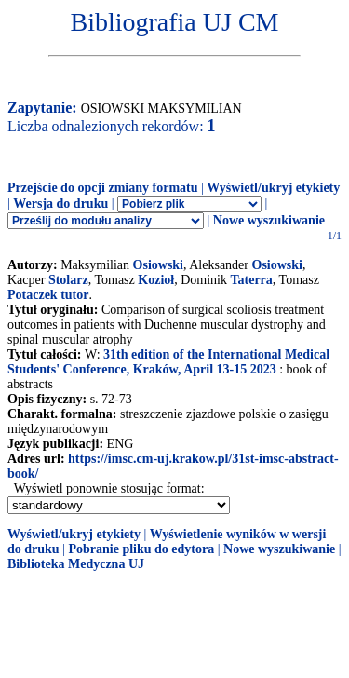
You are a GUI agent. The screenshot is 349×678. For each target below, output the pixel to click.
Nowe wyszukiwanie (269, 220)
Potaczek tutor (47, 295)
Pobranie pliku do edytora (141, 549)
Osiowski (158, 265)
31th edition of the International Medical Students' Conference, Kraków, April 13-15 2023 (168, 361)
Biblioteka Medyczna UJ (75, 564)
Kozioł (156, 280)
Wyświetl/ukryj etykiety (273, 188)
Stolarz (68, 280)
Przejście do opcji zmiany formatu (102, 188)
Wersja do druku (60, 203)
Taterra (251, 280)
